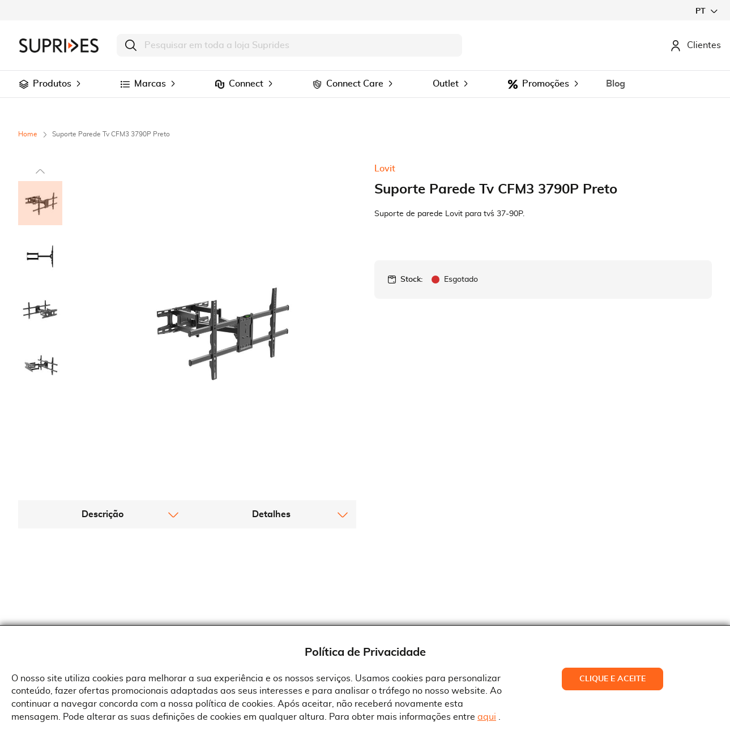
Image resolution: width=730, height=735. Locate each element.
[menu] (365, 84)
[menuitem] (23, 84)
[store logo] (59, 45)
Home (27, 134)
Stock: (411, 279)
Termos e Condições (242, 595)
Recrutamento (57, 612)
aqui (486, 716)
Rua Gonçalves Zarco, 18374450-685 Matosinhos (432, 615)
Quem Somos (54, 595)
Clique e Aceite (612, 679)
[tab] (102, 437)
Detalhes (271, 436)
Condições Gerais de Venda (258, 612)
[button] (706, 11)
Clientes (695, 45)
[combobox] (289, 45)
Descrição (102, 436)
